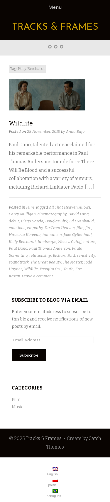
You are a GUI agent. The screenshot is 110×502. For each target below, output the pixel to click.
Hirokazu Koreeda (25, 234)
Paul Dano (18, 248)
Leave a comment (37, 276)
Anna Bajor (76, 131)
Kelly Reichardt (22, 241)
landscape (47, 241)
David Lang (78, 214)
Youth (68, 269)
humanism (52, 234)
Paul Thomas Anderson (49, 248)
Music (17, 406)
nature (89, 241)
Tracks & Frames (55, 27)
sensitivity (86, 255)
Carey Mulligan (22, 214)
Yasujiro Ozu (51, 269)
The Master (72, 262)
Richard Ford (64, 255)
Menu (55, 7)
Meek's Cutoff (70, 241)
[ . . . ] (89, 187)
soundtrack (19, 262)
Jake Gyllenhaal (78, 234)
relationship (40, 255)
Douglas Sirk (56, 221)
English (51, 471)
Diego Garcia (32, 221)
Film (30, 207)
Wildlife (21, 123)
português (53, 493)
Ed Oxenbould (81, 221)
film (80, 228)
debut (14, 221)
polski (52, 482)
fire (88, 228)
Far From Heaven (60, 228)
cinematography (52, 214)
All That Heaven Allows (69, 207)
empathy (35, 228)
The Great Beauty (46, 262)
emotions (17, 228)
